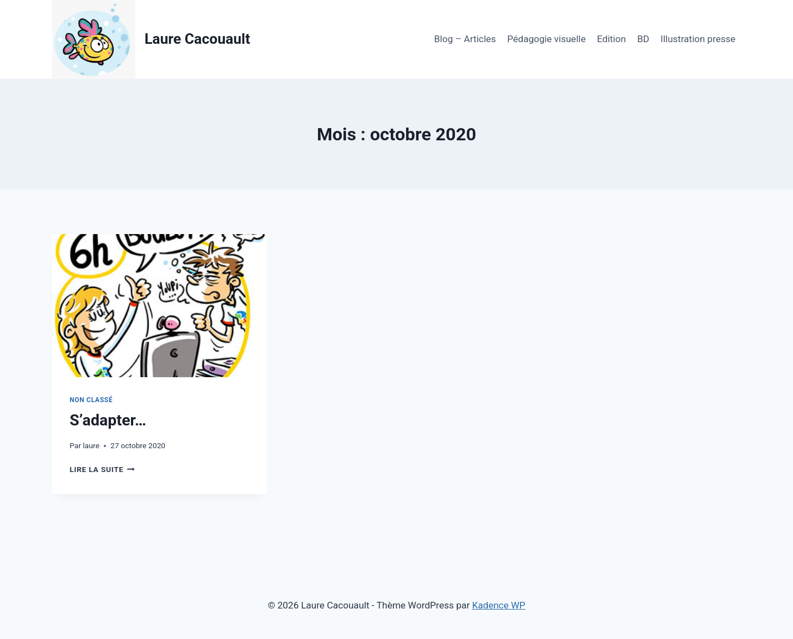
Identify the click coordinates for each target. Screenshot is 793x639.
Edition (611, 38)
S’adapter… (108, 420)
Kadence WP (499, 605)
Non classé (91, 400)
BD (643, 38)
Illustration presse (697, 38)
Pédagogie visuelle (546, 38)
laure (91, 445)
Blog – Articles (465, 38)
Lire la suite (102, 469)
